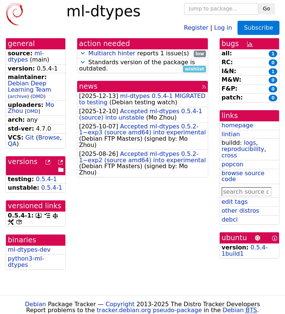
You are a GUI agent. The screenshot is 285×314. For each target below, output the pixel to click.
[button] (83, 53)
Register (196, 27)
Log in (223, 27)
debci (230, 219)
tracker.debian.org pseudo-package (149, 310)
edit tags (235, 201)
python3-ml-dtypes (26, 261)
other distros (240, 210)
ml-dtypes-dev (29, 249)
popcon (232, 164)
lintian (231, 134)
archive (18, 96)
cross (229, 155)
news (88, 86)
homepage (237, 125)
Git (29, 137)
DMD (38, 96)
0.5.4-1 (46, 179)
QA (12, 143)
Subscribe (258, 27)
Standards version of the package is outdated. (142, 65)
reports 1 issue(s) (142, 53)
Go (266, 9)
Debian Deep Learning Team (29, 86)
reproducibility (243, 149)
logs (250, 142)
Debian (35, 304)
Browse (49, 137)
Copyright (119, 304)
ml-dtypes (26, 56)
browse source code (243, 176)
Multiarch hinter (111, 53)
